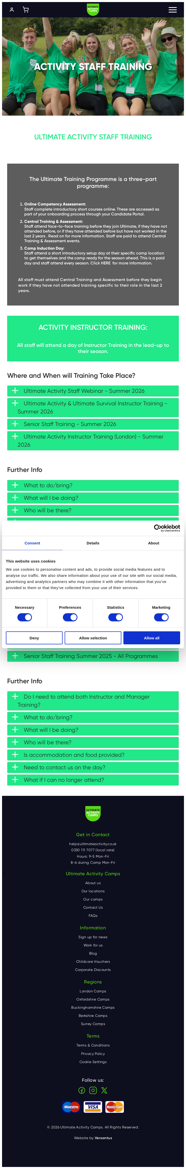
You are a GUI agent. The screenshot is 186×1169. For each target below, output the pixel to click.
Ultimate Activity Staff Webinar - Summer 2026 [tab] (78, 390)
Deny (34, 638)
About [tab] (153, 543)
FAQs (93, 916)
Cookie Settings (93, 1062)
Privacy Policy (93, 1054)
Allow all (151, 638)
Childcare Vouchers (93, 961)
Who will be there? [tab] (42, 510)
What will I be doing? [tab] (45, 497)
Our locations (93, 891)
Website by (93, 1138)
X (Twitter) (104, 1090)
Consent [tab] (32, 543)
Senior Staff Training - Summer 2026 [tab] (64, 424)
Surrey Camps (93, 1024)
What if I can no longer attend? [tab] (58, 779)
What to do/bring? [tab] (42, 485)
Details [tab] (93, 543)
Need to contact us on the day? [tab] (59, 767)
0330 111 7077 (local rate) (93, 850)
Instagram (93, 1090)
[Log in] (11, 9)
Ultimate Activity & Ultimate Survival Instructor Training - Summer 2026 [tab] (89, 407)
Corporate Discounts (93, 970)
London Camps (93, 991)
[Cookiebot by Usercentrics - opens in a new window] (157, 528)
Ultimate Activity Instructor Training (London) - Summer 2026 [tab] (88, 440)
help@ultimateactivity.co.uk (93, 844)
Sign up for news (92, 937)
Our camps (92, 899)
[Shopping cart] (25, 9)
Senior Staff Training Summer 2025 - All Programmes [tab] (85, 656)
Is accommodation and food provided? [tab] (68, 754)
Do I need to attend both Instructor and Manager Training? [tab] (81, 700)
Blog (93, 953)
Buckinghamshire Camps (92, 1007)
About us (93, 883)
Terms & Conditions (93, 1045)
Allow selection (93, 638)
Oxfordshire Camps (93, 999)
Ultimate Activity (93, 10)
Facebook (82, 1090)
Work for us (93, 945)
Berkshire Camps (93, 1016)
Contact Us (93, 907)
